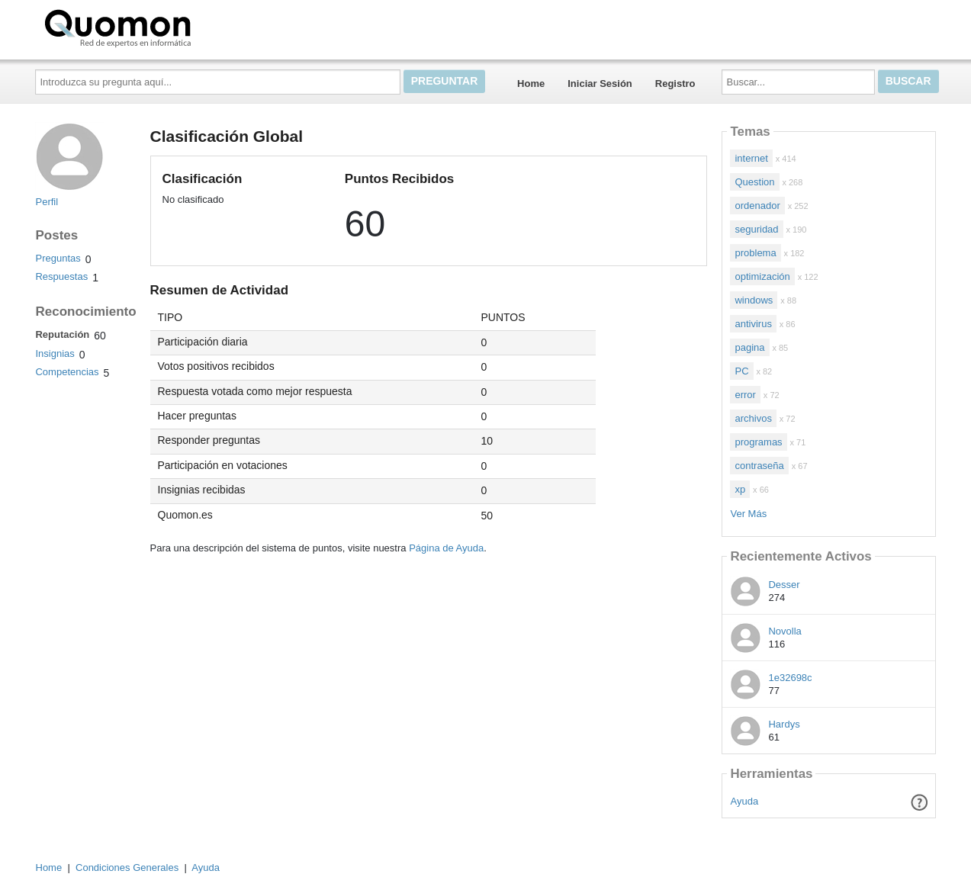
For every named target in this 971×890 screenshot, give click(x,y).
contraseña (759, 465)
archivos (753, 418)
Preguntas (57, 258)
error (745, 394)
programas (758, 442)
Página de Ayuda (446, 548)
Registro (675, 83)
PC (741, 371)
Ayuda (745, 801)
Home (531, 83)
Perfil (46, 201)
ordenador (757, 205)
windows (754, 300)
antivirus (753, 323)
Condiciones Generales (127, 867)
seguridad (756, 229)
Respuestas (61, 276)
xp (740, 489)
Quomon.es (166, 27)
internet (751, 158)
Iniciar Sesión (599, 83)
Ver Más (748, 513)
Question (754, 182)
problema (755, 253)
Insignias (54, 353)
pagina (749, 347)
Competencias (66, 372)
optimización (762, 276)
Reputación (62, 334)
